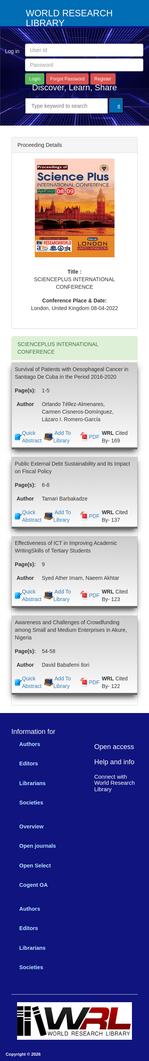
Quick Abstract (31, 437)
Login (34, 79)
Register (102, 79)
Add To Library (62, 437)
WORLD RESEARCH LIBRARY (69, 18)
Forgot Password (67, 79)
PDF (94, 437)
